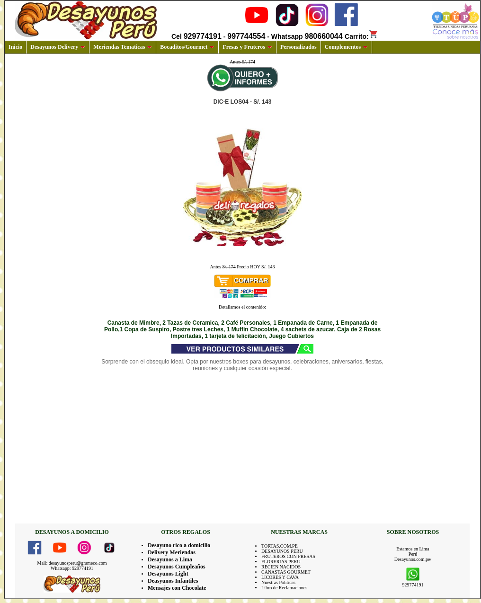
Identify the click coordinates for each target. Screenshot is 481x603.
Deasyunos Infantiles (173, 580)
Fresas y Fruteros (247, 47)
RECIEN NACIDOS (281, 566)
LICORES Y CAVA (280, 577)
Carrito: (361, 36)
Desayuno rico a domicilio (179, 545)
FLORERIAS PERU (281, 561)
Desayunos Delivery (57, 47)
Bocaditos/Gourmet (187, 47)
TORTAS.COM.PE (279, 546)
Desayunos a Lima (170, 559)
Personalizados (298, 47)
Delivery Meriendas (172, 552)
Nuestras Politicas (278, 582)
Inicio (15, 47)
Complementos (346, 47)
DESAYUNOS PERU (282, 551)
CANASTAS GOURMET (286, 572)
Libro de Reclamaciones (284, 587)
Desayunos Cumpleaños (176, 566)
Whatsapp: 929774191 (72, 568)
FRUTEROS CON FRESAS (288, 556)
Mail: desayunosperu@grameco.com (72, 563)
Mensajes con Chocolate (177, 588)
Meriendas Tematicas (122, 47)
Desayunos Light (168, 573)
